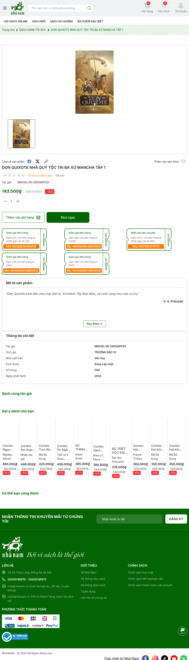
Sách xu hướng (61, 21)
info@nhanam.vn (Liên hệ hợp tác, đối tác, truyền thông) (38, 572)
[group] (94, 82)
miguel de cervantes (33, 182)
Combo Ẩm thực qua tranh (27, 449)
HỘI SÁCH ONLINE (15, 21)
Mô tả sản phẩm (19, 283)
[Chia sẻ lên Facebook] (29, 161)
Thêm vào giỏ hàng (23, 217)
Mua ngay (68, 217)
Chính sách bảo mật (140, 556)
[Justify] (89, 8)
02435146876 (17, 563)
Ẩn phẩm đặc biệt (90, 21)
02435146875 (37, 563)
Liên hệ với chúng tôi (94, 582)
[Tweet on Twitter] (37, 161)
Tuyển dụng (88, 575)
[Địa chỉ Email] (129, 519)
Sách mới (39, 21)
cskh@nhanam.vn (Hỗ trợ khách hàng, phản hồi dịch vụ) (40, 583)
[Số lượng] (11, 201)
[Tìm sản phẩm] (60, 8)
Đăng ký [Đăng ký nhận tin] (176, 519)
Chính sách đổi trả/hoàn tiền (145, 563)
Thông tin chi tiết (20, 336)
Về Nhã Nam (88, 556)
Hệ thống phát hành (93, 569)
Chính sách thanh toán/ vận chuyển (150, 569)
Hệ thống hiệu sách (93, 563)
